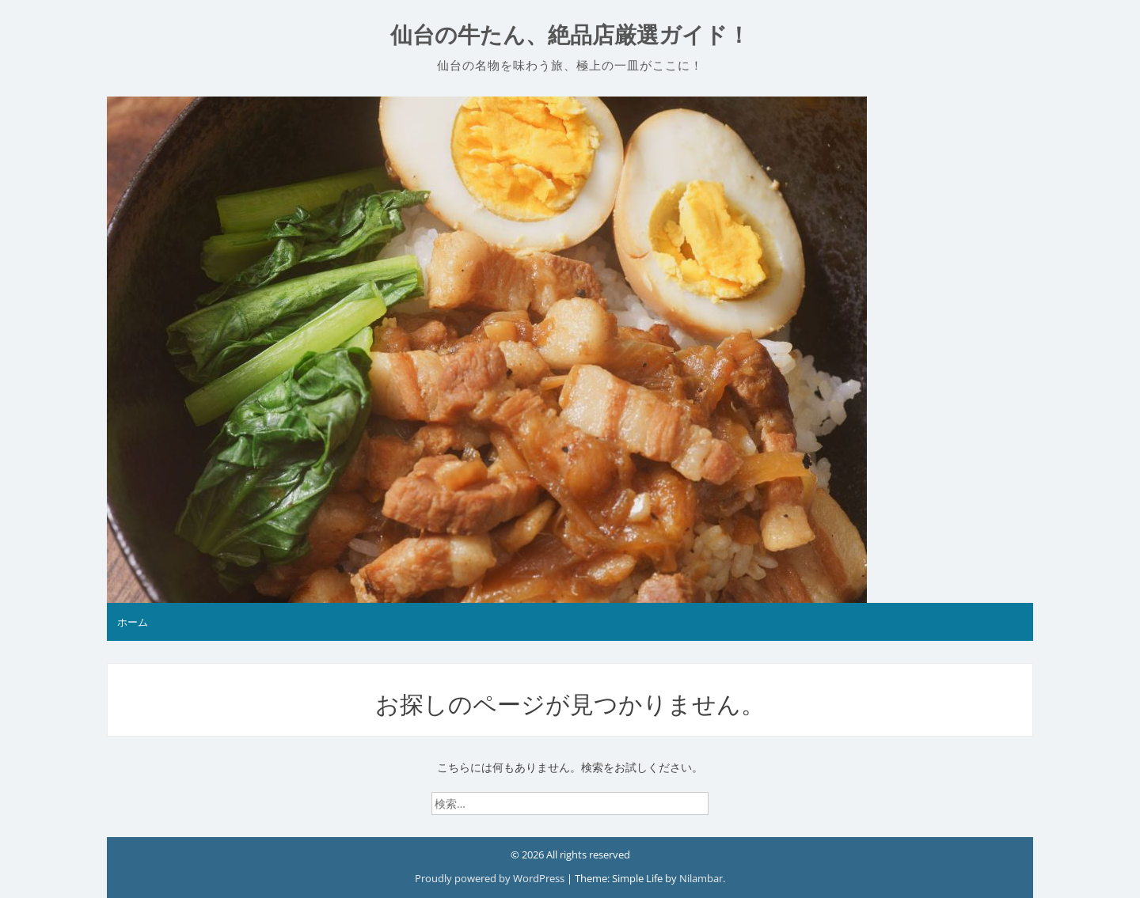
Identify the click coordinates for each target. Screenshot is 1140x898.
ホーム (132, 622)
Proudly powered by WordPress (491, 878)
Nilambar (701, 878)
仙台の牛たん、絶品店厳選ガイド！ (570, 35)
